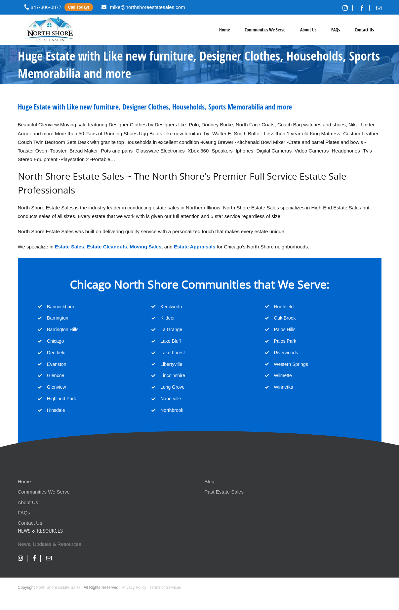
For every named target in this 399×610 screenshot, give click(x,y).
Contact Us (30, 523)
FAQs (24, 512)
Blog (210, 481)
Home (24, 481)
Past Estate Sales (224, 492)
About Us (28, 502)
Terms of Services (165, 587)
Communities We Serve (44, 492)
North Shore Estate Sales (58, 587)
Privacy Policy (134, 587)
